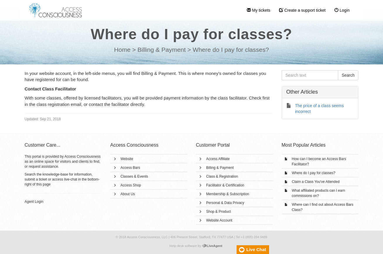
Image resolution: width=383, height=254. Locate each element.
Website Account (219, 220)
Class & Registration (222, 176)
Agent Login (34, 202)
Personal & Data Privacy (225, 203)
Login (342, 10)
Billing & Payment (220, 168)
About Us (128, 194)
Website (127, 159)
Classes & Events (134, 176)
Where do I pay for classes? (314, 173)
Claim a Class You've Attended (316, 182)
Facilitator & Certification (225, 185)
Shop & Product (218, 212)
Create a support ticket (302, 10)
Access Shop (131, 185)
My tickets (258, 10)
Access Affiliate (218, 159)
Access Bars (130, 168)
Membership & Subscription (227, 194)
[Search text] (310, 75)
